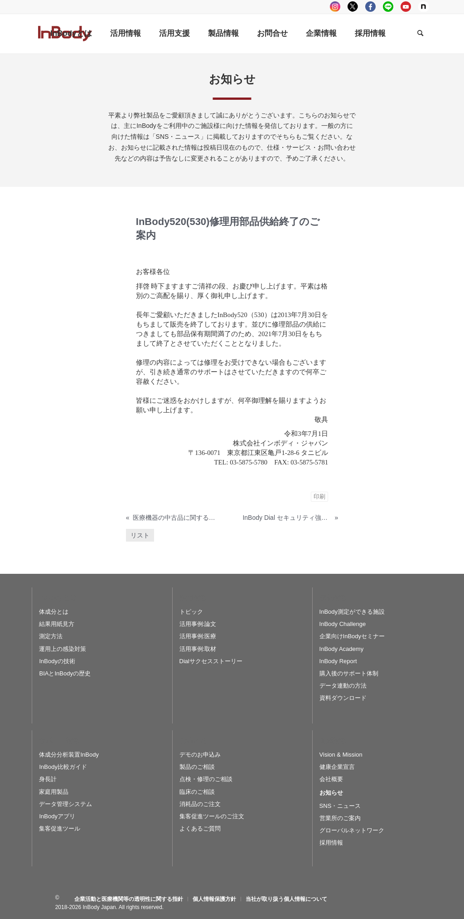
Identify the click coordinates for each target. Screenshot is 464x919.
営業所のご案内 (340, 818)
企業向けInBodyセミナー (352, 636)
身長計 (48, 779)
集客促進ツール (59, 828)
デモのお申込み (200, 754)
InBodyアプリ (57, 816)
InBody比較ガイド (63, 766)
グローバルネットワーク (351, 830)
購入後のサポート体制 (348, 673)
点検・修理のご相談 (205, 779)
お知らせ (331, 792)
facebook (370, 6)
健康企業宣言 (337, 766)
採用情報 (331, 842)
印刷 (319, 496)
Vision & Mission (340, 754)
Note (423, 6)
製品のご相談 (197, 766)
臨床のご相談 (197, 791)
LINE (388, 6)
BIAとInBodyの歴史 (64, 673)
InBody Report (338, 661)
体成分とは (53, 611)
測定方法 (51, 636)
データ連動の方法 (343, 685)
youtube (406, 6)
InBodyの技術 (57, 661)
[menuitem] (71, 34)
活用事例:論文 (198, 624)
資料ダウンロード (343, 697)
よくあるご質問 (200, 828)
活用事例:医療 (198, 636)
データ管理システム (65, 804)
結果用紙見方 (56, 624)
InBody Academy (341, 648)
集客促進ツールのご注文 (211, 816)
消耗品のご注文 (200, 804)
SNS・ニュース (340, 805)
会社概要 (331, 779)
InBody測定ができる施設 (352, 611)
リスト (140, 535)
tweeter (353, 6)
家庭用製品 (53, 791)
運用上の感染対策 (62, 648)
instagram (335, 6)
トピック (191, 611)
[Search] (420, 34)
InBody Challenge (342, 624)
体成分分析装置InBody (68, 754)
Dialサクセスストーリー (210, 661)
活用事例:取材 (198, 648)
